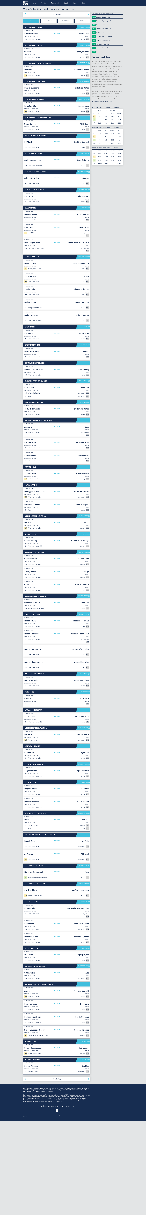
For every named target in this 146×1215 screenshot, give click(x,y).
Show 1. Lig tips (86, 1136)
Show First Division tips (84, 457)
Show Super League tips (84, 351)
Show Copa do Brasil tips (84, 252)
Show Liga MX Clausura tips (84, 822)
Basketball (55, 3)
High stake (82, 21)
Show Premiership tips (84, 978)
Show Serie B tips (85, 786)
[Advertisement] (56, 131)
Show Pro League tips (84, 185)
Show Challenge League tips (84, 1079)
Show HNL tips (86, 421)
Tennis (66, 3)
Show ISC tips (86, 628)
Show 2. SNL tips (86, 1042)
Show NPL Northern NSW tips (83, 63)
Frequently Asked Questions (102, 101)
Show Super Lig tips (85, 1154)
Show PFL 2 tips (86, 271)
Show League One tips (84, 960)
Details (56, 33)
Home (34, 3)
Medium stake (65, 21)
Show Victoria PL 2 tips (84, 99)
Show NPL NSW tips (85, 45)
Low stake (48, 21)
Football (44, 3)
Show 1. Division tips (85, 840)
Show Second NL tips (85, 439)
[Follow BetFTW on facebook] (56, 1205)
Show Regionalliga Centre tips (85, 149)
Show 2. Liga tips (86, 996)
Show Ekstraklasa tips (84, 858)
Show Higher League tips (83, 804)
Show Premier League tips (84, 167)
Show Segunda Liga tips (84, 907)
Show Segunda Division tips (84, 1060)
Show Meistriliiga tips (84, 497)
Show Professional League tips (85, 929)
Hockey (75, 3)
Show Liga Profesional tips (84, 234)
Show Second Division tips (84, 610)
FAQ (83, 3)
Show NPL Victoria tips (84, 81)
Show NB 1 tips (86, 579)
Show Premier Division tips (84, 690)
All (31, 21)
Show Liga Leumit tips (84, 708)
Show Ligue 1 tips (85, 561)
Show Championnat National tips (85, 515)
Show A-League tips (85, 27)
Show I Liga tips (86, 876)
